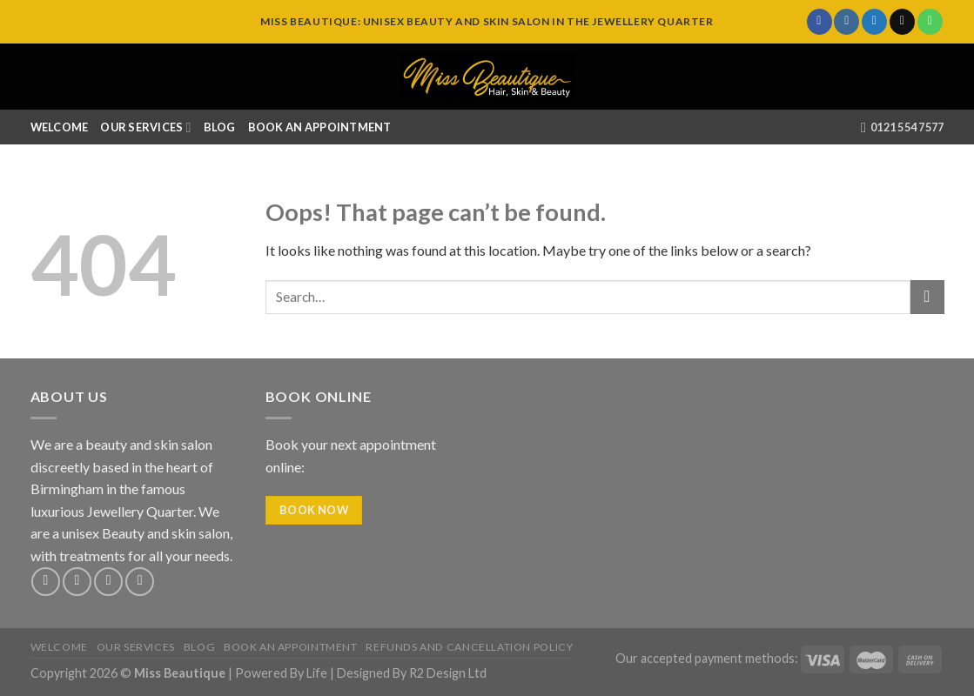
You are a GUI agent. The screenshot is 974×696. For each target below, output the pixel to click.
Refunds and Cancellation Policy (469, 646)
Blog (220, 127)
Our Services (145, 127)
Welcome (59, 127)
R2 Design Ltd (448, 673)
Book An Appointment (320, 127)
